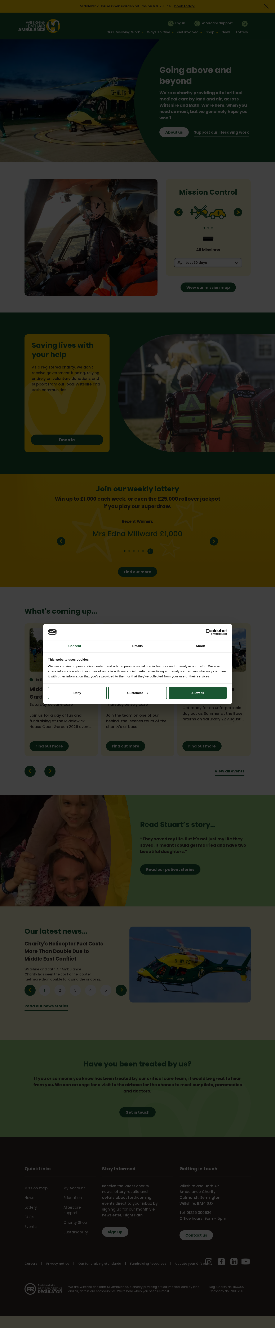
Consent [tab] (74, 646)
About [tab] (200, 646)
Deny (77, 693)
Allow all (197, 693)
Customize (137, 693)
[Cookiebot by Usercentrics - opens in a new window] (208, 632)
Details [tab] (137, 646)
